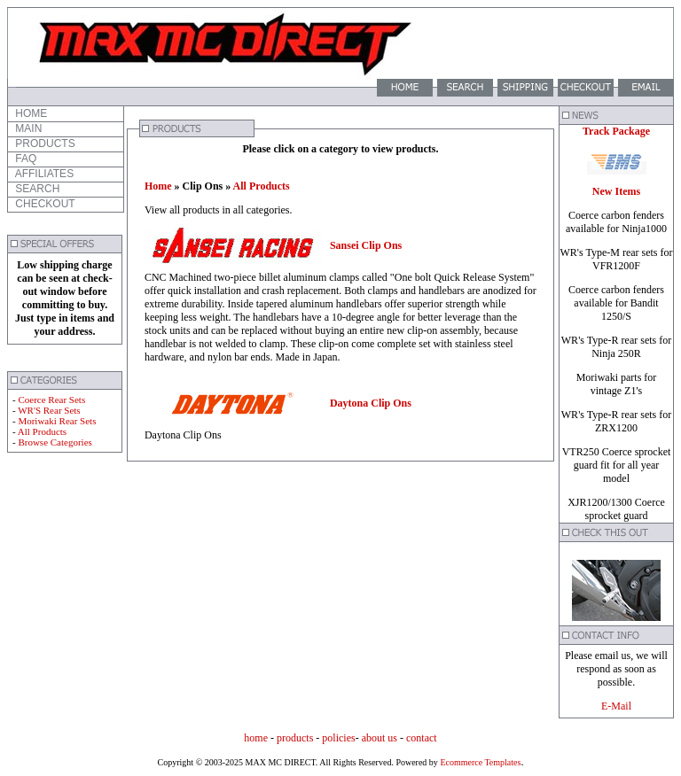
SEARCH (35, 188)
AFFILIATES (43, 173)
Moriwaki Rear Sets (57, 420)
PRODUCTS (43, 143)
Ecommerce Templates (479, 762)
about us (379, 738)
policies (338, 738)
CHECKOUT (43, 204)
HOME (29, 113)
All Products (42, 431)
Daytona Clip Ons (370, 403)
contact (421, 738)
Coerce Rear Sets (51, 399)
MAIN (27, 128)
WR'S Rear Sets (49, 410)
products (295, 738)
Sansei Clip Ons (366, 245)
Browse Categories (54, 442)
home (256, 738)
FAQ (24, 158)
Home (158, 186)
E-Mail (616, 706)
